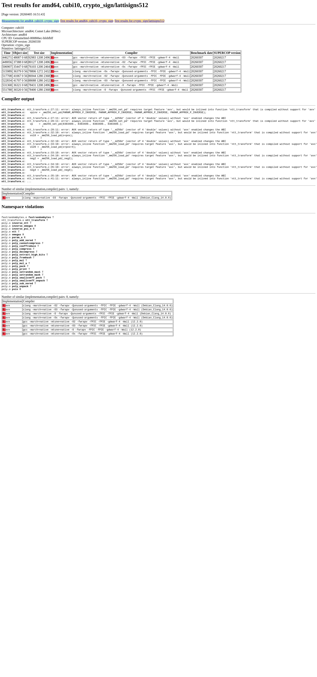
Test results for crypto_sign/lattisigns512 (139, 20)
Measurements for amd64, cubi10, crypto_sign (30, 20)
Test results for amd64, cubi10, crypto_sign (86, 20)
